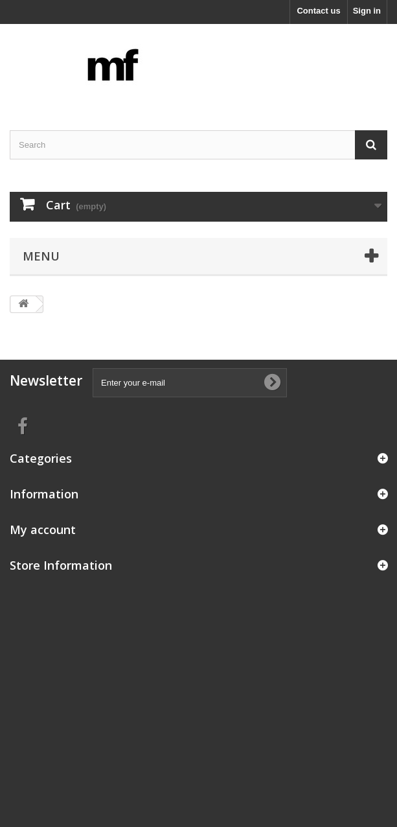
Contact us (318, 11)
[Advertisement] (198, 671)
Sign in (367, 11)
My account (43, 529)
